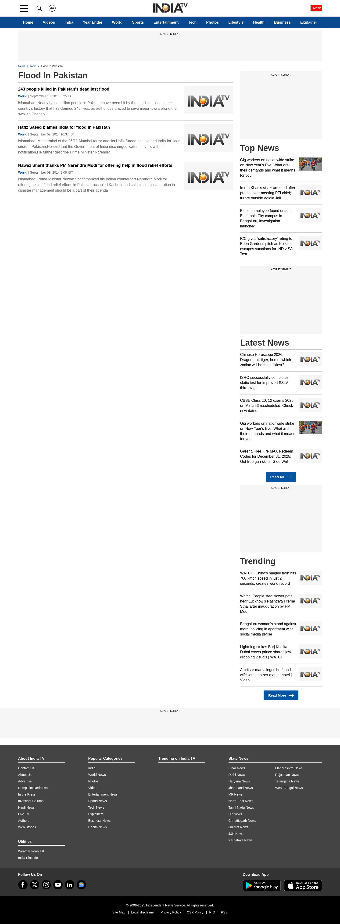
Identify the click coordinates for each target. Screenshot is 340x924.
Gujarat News (238, 827)
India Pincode (28, 858)
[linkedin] (69, 884)
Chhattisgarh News (242, 820)
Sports (138, 22)
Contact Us (26, 768)
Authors (23, 820)
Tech (192, 22)
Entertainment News (103, 794)
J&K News (236, 834)
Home (28, 22)
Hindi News (26, 807)
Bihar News (237, 768)
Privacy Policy (171, 912)
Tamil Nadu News (241, 807)
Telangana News (287, 781)
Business (282, 22)
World (117, 22)
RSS (224, 912)
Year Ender (93, 22)
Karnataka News (241, 840)
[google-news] (81, 884)
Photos (212, 22)
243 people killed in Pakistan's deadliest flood (63, 89)
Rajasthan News (287, 775)
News (21, 66)
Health (259, 22)
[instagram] (46, 884)
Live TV (23, 814)
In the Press (27, 794)
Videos (49, 22)
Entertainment (166, 22)
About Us (25, 775)
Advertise (25, 781)
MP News (236, 794)
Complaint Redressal (33, 788)
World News (97, 775)
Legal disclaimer (143, 912)
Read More (281, 695)
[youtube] (58, 884)
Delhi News (237, 775)
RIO (212, 912)
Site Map (118, 912)
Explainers (96, 814)
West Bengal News (289, 788)
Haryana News (239, 781)
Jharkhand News (241, 788)
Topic (33, 66)
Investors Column (31, 801)
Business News (99, 820)
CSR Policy (195, 912)
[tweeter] (34, 884)
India (68, 22)
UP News (235, 814)
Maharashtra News (289, 768)
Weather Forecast (31, 851)
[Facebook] (23, 884)
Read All (281, 477)
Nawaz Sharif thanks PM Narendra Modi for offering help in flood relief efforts (95, 165)
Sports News (97, 801)
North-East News (241, 801)
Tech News (96, 807)
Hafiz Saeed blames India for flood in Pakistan (64, 127)
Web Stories (27, 827)
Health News (97, 827)
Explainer (308, 22)
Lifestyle (235, 22)
